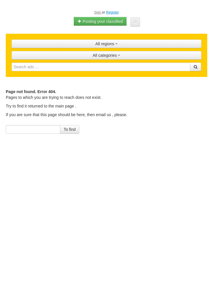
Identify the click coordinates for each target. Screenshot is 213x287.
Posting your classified (100, 21)
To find (70, 129)
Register (112, 12)
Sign (98, 12)
